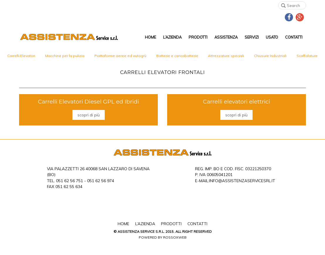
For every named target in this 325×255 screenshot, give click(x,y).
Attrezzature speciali (226, 56)
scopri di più (88, 114)
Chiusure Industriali (270, 56)
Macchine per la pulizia (64, 56)
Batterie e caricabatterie (177, 56)
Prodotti (198, 37)
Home (150, 37)
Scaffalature (307, 56)
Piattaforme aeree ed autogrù (120, 56)
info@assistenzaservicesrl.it (242, 180)
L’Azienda (172, 37)
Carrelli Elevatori (21, 56)
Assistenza (226, 37)
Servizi (252, 37)
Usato (272, 37)
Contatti (293, 37)
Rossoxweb (175, 237)
